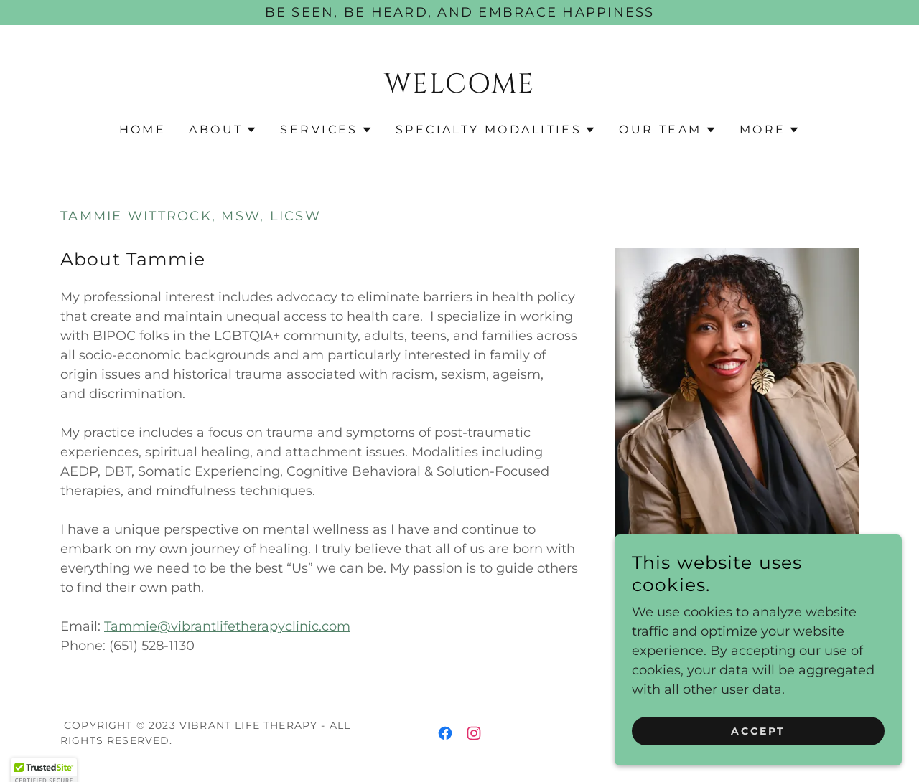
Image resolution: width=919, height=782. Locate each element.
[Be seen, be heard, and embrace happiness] (459, 12)
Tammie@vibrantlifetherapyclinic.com (227, 626)
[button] (223, 129)
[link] (460, 88)
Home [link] (143, 129)
